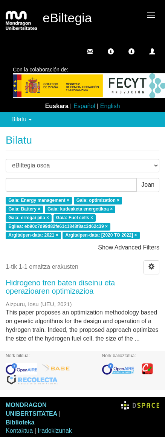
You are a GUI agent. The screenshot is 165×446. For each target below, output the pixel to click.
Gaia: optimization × (97, 200)
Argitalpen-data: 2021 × (33, 235)
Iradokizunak (55, 430)
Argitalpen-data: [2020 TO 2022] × (101, 235)
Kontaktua (19, 430)
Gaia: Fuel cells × (74, 217)
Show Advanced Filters (128, 247)
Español (84, 106)
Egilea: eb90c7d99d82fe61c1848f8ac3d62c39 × (58, 226)
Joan (147, 184)
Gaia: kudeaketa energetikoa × (80, 209)
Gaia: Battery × (24, 209)
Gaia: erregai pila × (28, 217)
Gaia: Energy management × (38, 200)
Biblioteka (20, 422)
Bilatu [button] (21, 119)
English (110, 106)
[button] (111, 51)
